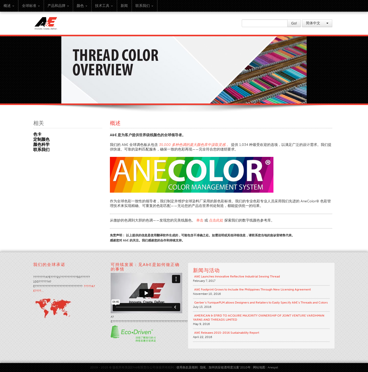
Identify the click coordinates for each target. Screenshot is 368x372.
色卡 (37, 134)
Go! (294, 23)
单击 (199, 220)
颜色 (82, 6)
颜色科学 (41, 144)
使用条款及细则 (187, 367)
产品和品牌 (58, 6)
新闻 (124, 6)
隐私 (203, 367)
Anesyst (273, 367)
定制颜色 (41, 139)
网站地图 (259, 367)
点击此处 (216, 220)
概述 (9, 6)
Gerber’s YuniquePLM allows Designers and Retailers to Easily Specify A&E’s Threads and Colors (261, 302)
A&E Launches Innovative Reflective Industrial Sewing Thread (237, 276)
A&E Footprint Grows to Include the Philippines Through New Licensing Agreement (252, 289)
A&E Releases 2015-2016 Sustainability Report (226, 332)
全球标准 (31, 6)
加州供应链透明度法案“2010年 (230, 367)
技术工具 (104, 6)
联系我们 (144, 6)
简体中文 (317, 23)
